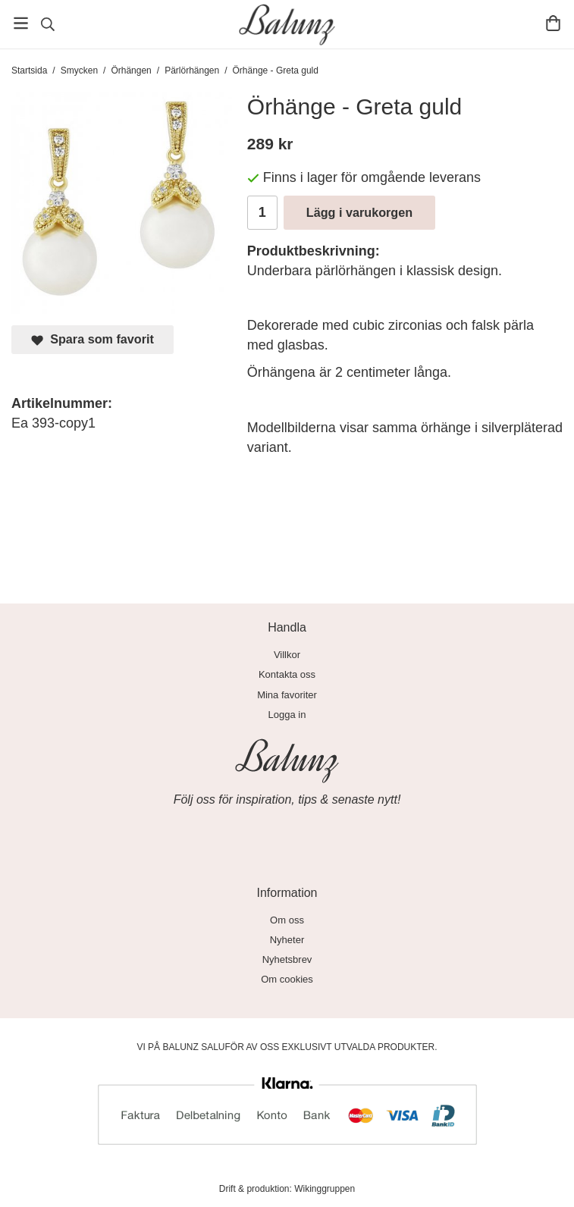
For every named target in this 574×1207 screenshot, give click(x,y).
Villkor (287, 654)
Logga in (287, 714)
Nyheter (287, 939)
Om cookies (287, 979)
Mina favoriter (287, 695)
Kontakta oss (287, 674)
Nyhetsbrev (287, 959)
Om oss (287, 920)
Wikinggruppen (324, 1188)
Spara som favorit (92, 339)
